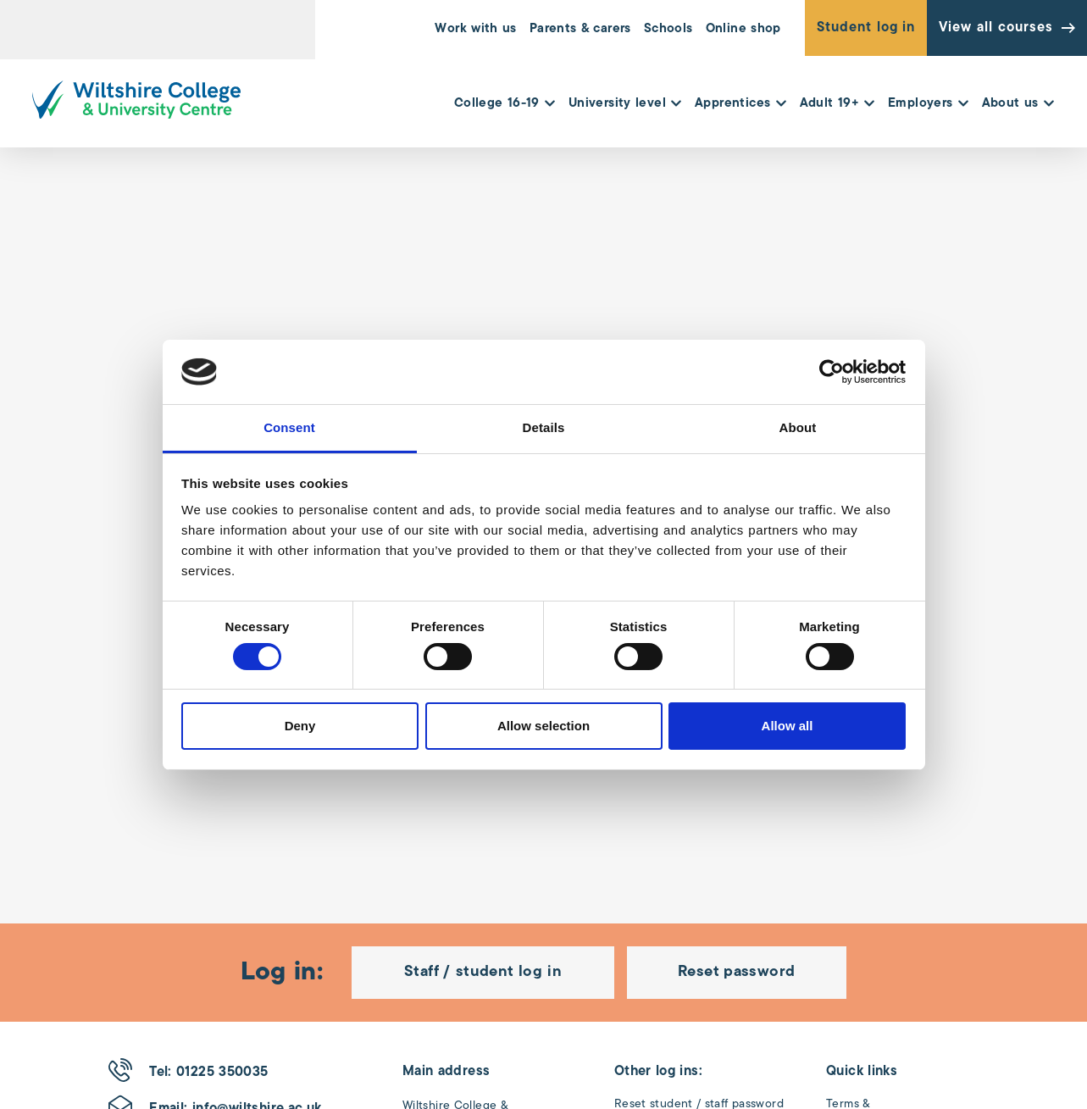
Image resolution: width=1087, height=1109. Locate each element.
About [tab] (798, 427)
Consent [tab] (289, 427)
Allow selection (543, 725)
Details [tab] (544, 427)
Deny (300, 725)
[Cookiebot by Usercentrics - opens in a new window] (831, 372)
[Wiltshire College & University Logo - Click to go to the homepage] (136, 99)
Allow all (787, 725)
